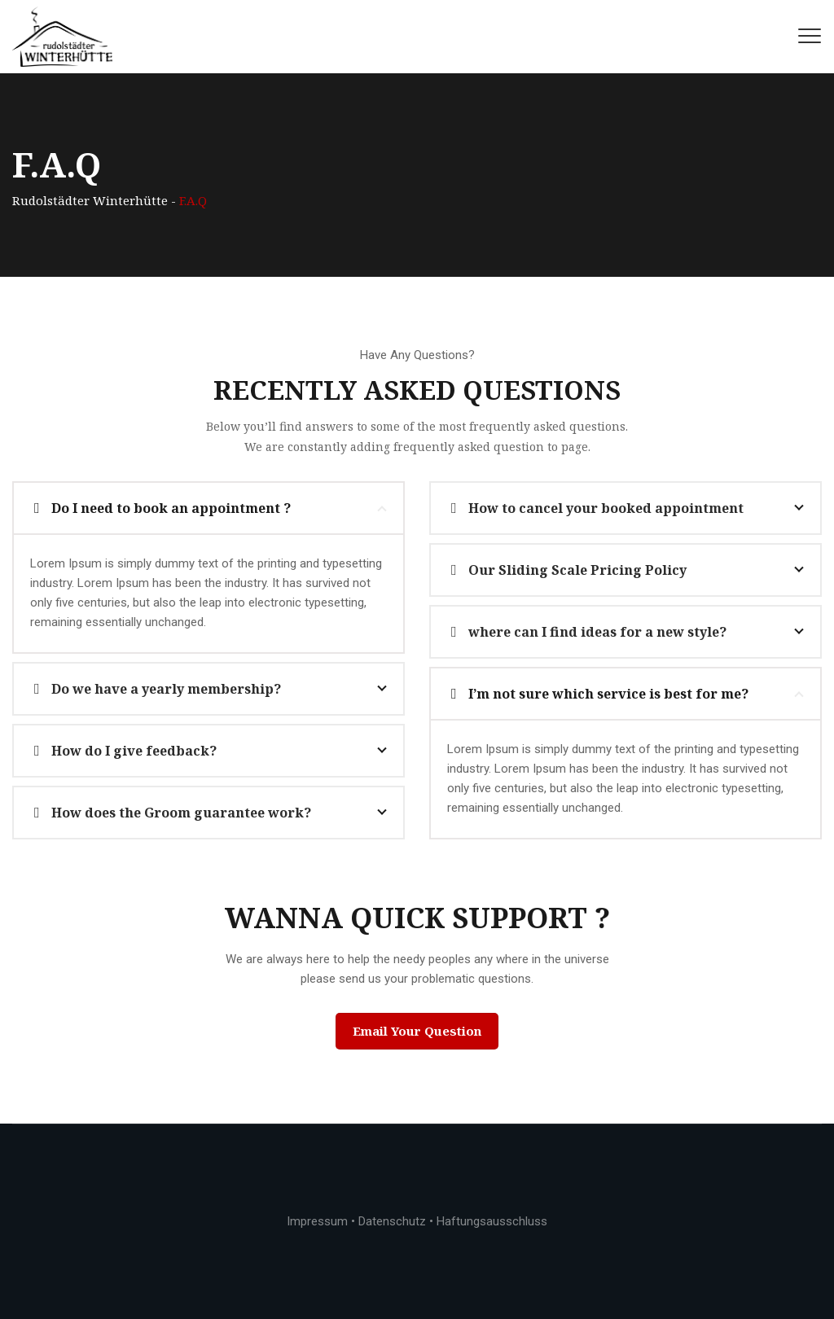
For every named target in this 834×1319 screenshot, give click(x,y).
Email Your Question (417, 1031)
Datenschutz (392, 1221)
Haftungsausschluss (492, 1221)
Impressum (317, 1221)
